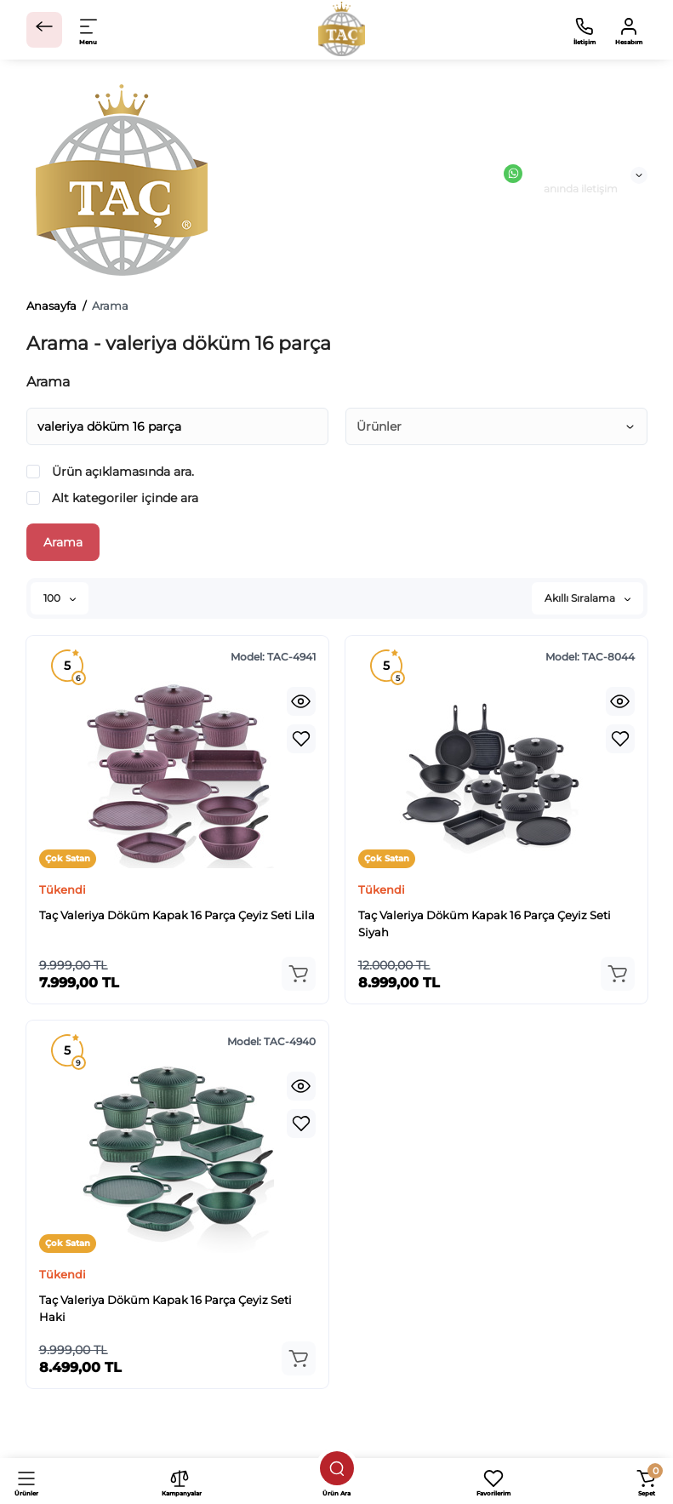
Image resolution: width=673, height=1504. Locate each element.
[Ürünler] (26, 1481)
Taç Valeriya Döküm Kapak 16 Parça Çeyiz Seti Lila (177, 915)
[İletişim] (584, 30)
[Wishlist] (301, 738)
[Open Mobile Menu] (89, 30)
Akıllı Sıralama (587, 598)
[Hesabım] (629, 30)
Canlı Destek (561, 173)
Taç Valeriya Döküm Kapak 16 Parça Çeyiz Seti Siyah (484, 923)
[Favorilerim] (493, 1481)
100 (59, 598)
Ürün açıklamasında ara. (110, 471)
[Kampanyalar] (179, 1481)
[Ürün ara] (337, 1468)
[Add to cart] (299, 974)
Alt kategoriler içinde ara (112, 498)
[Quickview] (301, 701)
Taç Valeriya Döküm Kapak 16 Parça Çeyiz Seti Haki (165, 1308)
